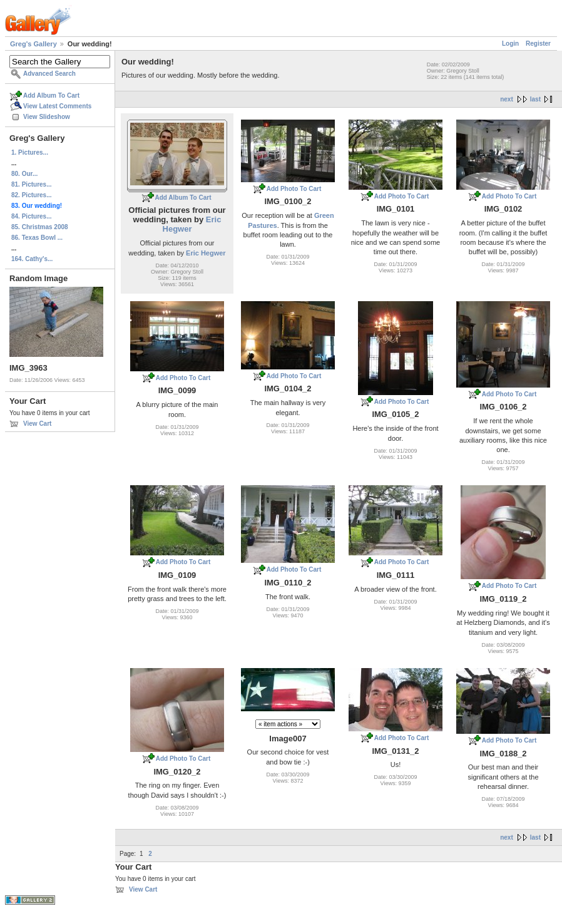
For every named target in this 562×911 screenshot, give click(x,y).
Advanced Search (49, 73)
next (506, 99)
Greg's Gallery (33, 44)
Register (538, 43)
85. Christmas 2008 (39, 227)
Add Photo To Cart (294, 188)
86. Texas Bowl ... (37, 237)
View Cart (37, 423)
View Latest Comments (57, 106)
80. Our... (24, 173)
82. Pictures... (31, 195)
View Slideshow (46, 116)
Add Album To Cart (51, 95)
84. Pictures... (31, 216)
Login (510, 43)
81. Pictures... (31, 184)
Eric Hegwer (192, 224)
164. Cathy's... (32, 258)
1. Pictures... (29, 152)
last (535, 99)
